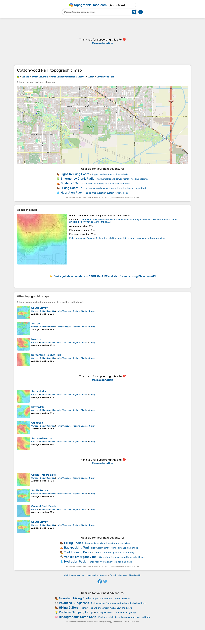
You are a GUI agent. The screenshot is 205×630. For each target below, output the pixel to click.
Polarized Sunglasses (74, 603)
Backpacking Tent (76, 547)
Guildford (37, 422)
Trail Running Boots (77, 552)
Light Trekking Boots (75, 174)
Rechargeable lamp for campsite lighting (115, 612)
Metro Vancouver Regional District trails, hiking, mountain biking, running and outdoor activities (117, 238)
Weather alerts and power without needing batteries (122, 179)
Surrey (92, 311)
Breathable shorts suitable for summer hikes (107, 543)
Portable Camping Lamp (76, 612)
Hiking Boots (69, 188)
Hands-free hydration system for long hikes (106, 193)
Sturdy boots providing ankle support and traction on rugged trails (114, 188)
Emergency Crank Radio (77, 178)
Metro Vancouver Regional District (72, 311)
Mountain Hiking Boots (75, 598)
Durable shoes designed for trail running (114, 552)
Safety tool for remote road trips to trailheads (122, 557)
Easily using (105, 276)
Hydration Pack (71, 192)
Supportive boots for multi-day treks (110, 174)
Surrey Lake (38, 391)
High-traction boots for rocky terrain (111, 598)
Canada (34, 311)
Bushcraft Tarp (71, 183)
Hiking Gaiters (69, 607)
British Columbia (47, 311)
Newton (36, 339)
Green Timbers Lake (43, 474)
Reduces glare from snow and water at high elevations (118, 603)
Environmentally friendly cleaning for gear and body (124, 617)
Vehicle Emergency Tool (80, 557)
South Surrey (39, 307)
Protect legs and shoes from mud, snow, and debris (106, 608)
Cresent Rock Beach (43, 506)
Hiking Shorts (73, 543)
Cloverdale (37, 407)
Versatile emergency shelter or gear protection (107, 183)
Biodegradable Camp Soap (77, 617)
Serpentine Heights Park (46, 355)
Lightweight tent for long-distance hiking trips (114, 548)
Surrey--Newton (41, 438)
